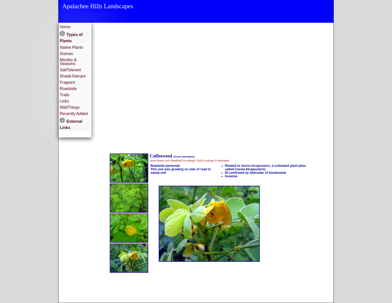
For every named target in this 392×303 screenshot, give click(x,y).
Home (65, 27)
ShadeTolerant (73, 76)
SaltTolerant (70, 70)
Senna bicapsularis (255, 166)
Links (64, 101)
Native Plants (71, 47)
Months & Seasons (68, 62)
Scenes (66, 54)
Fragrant (67, 82)
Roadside (68, 88)
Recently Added (74, 114)
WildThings (70, 107)
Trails (65, 95)
